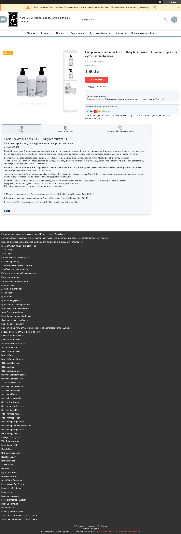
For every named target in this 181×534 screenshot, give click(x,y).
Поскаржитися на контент (107, 531)
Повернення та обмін (142, 33)
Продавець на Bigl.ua (90, 529)
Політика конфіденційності (129, 531)
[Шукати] (165, 19)
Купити (99, 79)
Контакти (121, 33)
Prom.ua (104, 526)
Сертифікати (77, 33)
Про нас (60, 33)
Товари (45, 33)
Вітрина (31, 33)
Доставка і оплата (100, 33)
